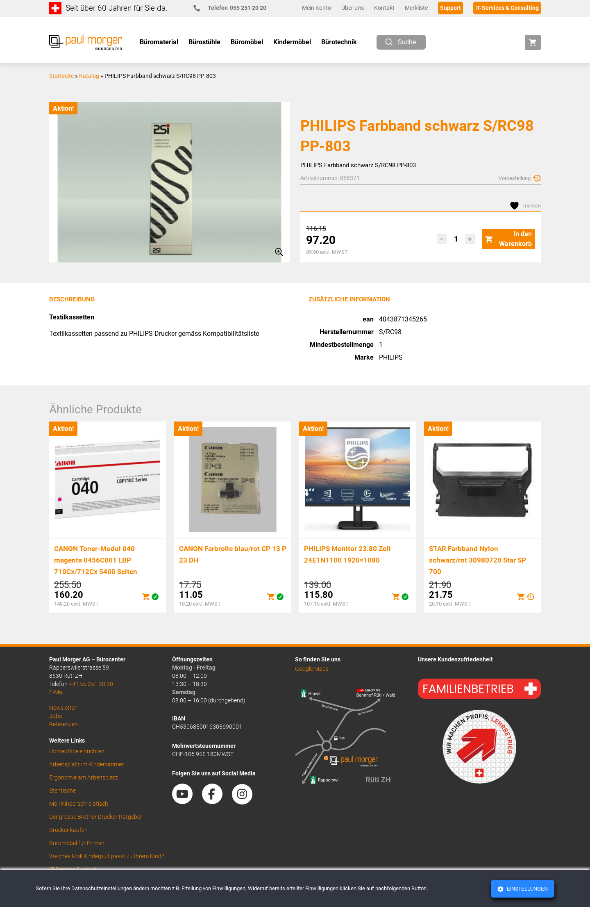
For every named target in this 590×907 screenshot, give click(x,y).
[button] (442, 239)
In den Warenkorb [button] (508, 239)
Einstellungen (527, 889)
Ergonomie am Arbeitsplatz (83, 777)
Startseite (61, 76)
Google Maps (312, 668)
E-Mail (57, 692)
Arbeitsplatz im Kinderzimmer (86, 764)
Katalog (89, 76)
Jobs (55, 716)
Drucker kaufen (68, 830)
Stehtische (62, 790)
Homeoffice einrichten (76, 751)
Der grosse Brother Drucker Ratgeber (95, 817)
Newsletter (63, 707)
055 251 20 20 (233, 8)
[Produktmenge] (456, 239)
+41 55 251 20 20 (91, 684)
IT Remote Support (73, 869)
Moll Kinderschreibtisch (78, 803)
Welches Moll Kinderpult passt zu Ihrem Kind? (106, 856)
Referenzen (63, 724)
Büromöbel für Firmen (76, 843)
